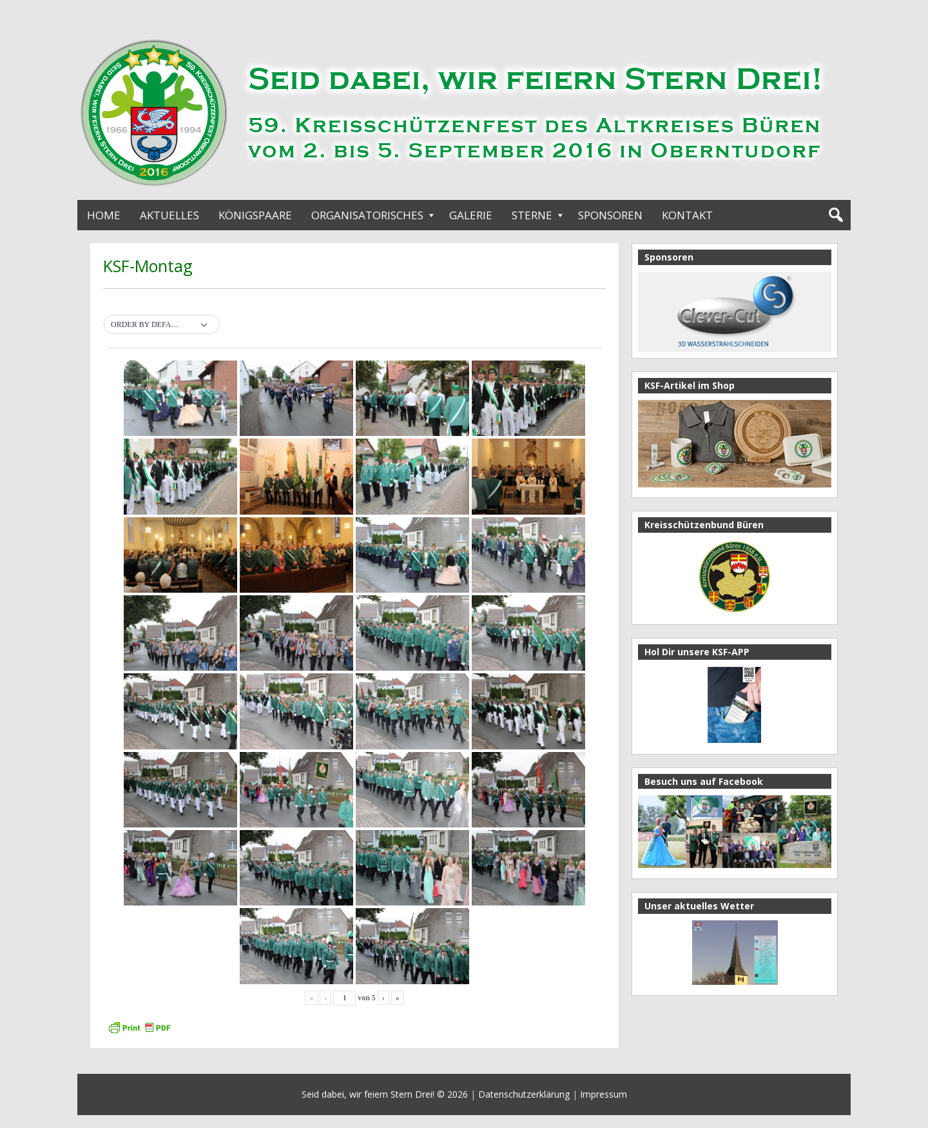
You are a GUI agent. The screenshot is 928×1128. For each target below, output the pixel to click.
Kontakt (687, 215)
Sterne (532, 215)
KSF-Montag (148, 266)
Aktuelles (169, 215)
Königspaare (255, 215)
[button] (161, 325)
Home (104, 215)
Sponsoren (610, 215)
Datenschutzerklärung (524, 1094)
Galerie (470, 215)
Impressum (603, 1094)
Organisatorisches (367, 215)
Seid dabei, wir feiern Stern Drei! (368, 1094)
